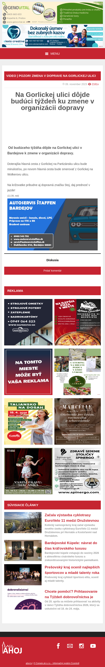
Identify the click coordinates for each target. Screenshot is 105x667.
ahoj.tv (29, 663)
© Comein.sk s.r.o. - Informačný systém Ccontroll (56, 663)
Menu (52, 54)
